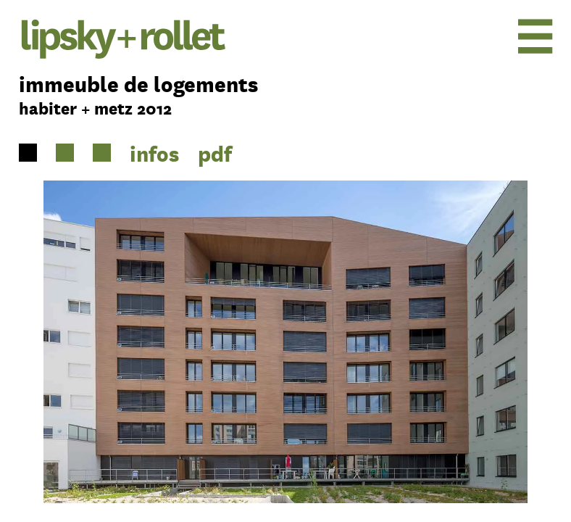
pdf (215, 153)
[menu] (492, 36)
